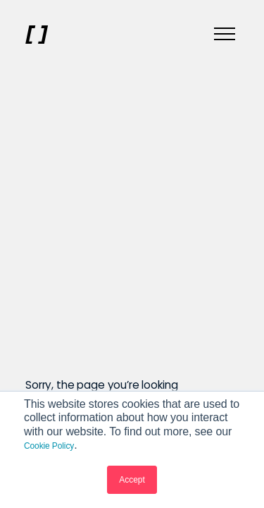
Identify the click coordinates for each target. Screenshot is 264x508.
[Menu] (224, 35)
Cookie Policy (49, 446)
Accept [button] (132, 480)
